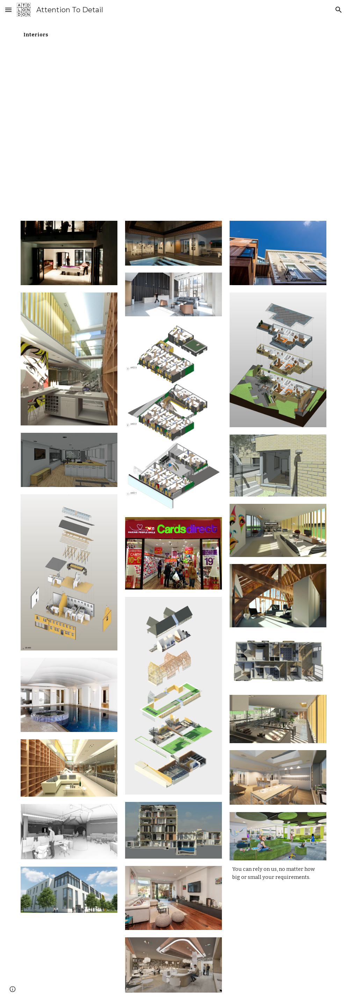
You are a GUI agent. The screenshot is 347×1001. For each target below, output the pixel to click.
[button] (8, 9)
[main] (69, 35)
